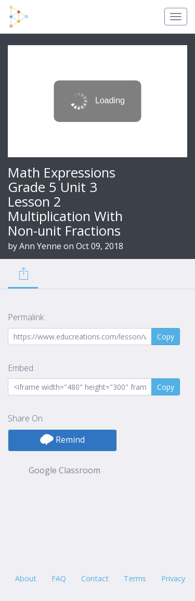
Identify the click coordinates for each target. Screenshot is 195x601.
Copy (165, 337)
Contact (95, 578)
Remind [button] (62, 439)
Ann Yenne (40, 246)
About (25, 578)
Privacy (173, 578)
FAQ (58, 578)
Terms (135, 578)
